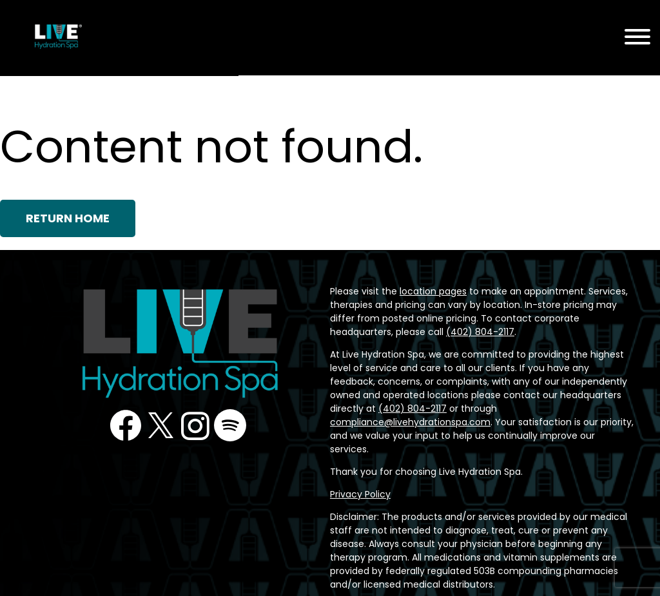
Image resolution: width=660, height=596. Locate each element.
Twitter (160, 425)
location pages (422, 291)
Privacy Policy (358, 467)
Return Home (69, 218)
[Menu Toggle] (637, 37)
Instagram (195, 425)
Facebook (125, 425)
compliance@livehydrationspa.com (400, 408)
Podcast (231, 425)
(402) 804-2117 (534, 395)
